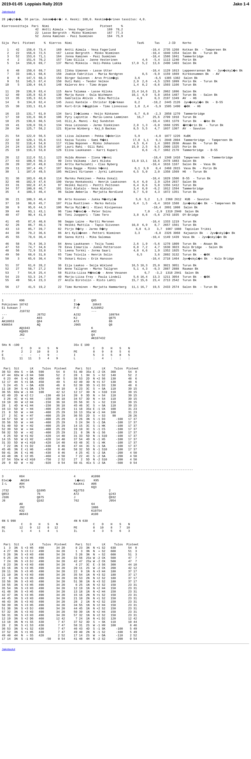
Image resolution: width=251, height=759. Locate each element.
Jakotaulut (8, 11)
